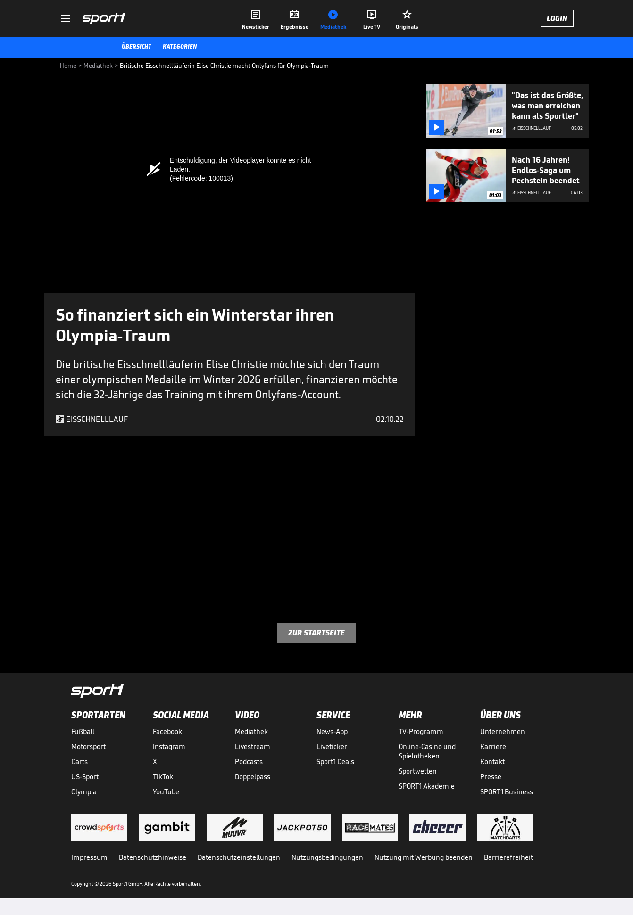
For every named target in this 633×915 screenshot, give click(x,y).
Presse (490, 776)
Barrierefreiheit (508, 857)
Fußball (82, 731)
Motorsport (88, 746)
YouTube (166, 791)
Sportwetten (418, 771)
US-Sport (85, 776)
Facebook (167, 731)
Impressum (89, 857)
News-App (332, 731)
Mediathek (251, 731)
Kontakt (492, 761)
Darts (79, 761)
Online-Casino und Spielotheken (427, 751)
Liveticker (331, 746)
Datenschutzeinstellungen (239, 857)
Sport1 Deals (335, 761)
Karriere (493, 746)
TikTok (163, 776)
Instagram (169, 746)
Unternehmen (502, 731)
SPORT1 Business (506, 791)
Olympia (84, 791)
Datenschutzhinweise (152, 857)
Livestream (252, 746)
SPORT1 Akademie (427, 786)
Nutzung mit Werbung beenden (424, 857)
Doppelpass (252, 776)
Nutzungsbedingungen (327, 857)
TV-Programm (421, 731)
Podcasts (249, 761)
